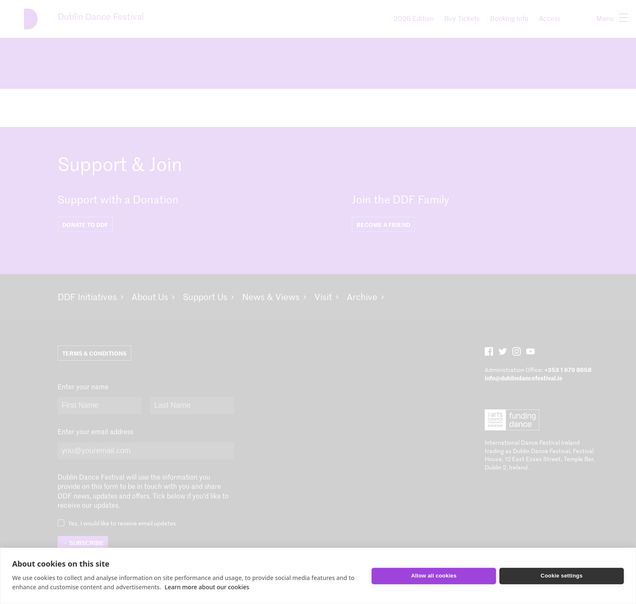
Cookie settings (562, 575)
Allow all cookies (434, 575)
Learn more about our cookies (206, 587)
